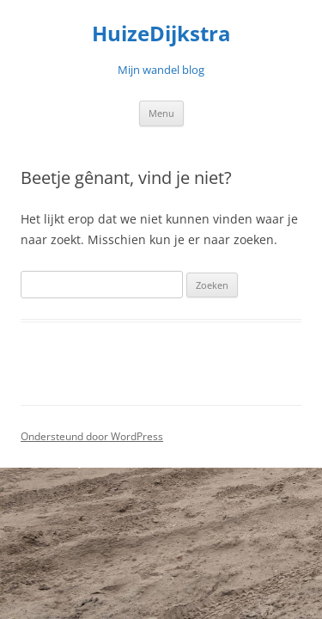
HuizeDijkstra (161, 34)
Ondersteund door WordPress (92, 436)
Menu (161, 113)
